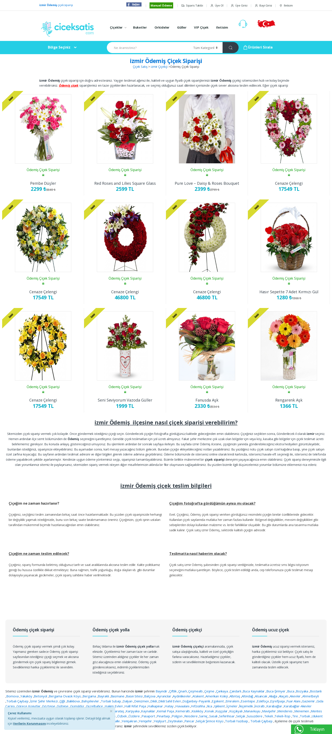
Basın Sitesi (134, 696)
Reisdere (191, 716)
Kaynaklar (148, 711)
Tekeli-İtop (282, 716)
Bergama (90, 696)
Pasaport (149, 716)
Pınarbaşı (164, 716)
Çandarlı (236, 691)
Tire (295, 716)
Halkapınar (156, 706)
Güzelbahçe (95, 706)
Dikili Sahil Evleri (170, 701)
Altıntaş (235, 696)
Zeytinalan (175, 721)
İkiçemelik (246, 706)
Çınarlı (183, 691)
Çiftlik (173, 691)
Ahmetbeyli (310, 696)
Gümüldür (77, 706)
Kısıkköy (198, 711)
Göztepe (49, 706)
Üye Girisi (239, 5)
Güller (181, 27)
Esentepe (248, 701)
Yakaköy (26, 696)
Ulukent (317, 716)
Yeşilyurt (160, 721)
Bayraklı (104, 696)
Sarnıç (203, 716)
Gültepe (63, 706)
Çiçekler (116, 27)
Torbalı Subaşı (111, 701)
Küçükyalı (236, 711)
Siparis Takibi (192, 5)
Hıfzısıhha (198, 706)
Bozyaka (302, 691)
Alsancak (261, 696)
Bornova (13, 696)
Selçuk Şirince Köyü (210, 721)
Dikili (154, 701)
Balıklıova (74, 701)
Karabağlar (274, 706)
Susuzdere (255, 716)
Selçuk (241, 716)
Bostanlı (316, 691)
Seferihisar (227, 716)
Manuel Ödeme (161, 5)
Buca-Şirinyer (276, 691)
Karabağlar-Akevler (297, 706)
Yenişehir (146, 721)
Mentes (316, 711)
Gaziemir (309, 701)
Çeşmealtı (195, 691)
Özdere (135, 716)
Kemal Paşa (166, 711)
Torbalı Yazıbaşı (237, 721)
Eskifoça (263, 701)
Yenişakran (130, 721)
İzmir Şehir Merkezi (44, 701)
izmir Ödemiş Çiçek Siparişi (166, 61)
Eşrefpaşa (278, 701)
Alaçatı (284, 696)
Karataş (119, 711)
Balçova (150, 696)
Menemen (302, 711)
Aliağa (273, 696)
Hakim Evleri (114, 706)
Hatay (169, 706)
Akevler (295, 696)
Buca (291, 691)
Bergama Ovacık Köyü (65, 696)
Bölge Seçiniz (59, 47)
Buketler (140, 27)
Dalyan (128, 701)
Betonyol (41, 696)
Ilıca (210, 706)
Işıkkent (220, 706)
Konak (210, 711)
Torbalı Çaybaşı (17, 701)
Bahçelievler (90, 701)
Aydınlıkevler (182, 696)
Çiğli (63, 701)
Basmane (118, 696)
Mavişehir (269, 711)
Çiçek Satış (140, 67)
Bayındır (162, 691)
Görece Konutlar (28, 706)
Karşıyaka (133, 711)
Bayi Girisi (263, 5)
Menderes (285, 711)
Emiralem (233, 701)
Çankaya (222, 691)
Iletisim (286, 5)
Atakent (198, 696)
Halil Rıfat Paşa (135, 706)
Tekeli (269, 716)
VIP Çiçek (201, 27)
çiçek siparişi (56, 5)
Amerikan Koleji (217, 696)
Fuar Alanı (293, 701)
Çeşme (209, 691)
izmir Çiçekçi (159, 67)
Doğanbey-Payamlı (196, 701)
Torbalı (305, 716)
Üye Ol (216, 5)
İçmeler (232, 706)
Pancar (189, 721)
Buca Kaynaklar (254, 691)
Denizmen (142, 701)
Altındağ (248, 696)
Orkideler (162, 27)
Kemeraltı (183, 711)
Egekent (218, 701)
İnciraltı (259, 706)
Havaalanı (182, 706)
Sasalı (213, 716)
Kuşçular (221, 711)
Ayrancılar (164, 696)
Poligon (177, 716)
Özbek (122, 716)
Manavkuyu (252, 711)
